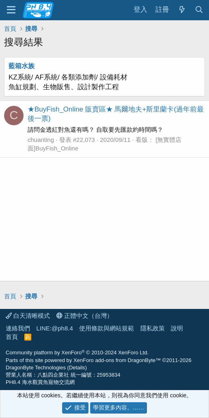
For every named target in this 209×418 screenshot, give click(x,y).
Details (77, 367)
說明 (177, 328)
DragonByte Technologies (36, 367)
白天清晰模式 (28, 315)
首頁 (12, 336)
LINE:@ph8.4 (55, 328)
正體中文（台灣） (84, 315)
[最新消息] (181, 10)
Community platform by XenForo (77, 352)
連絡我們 (18, 328)
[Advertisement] (104, 219)
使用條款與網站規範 (106, 328)
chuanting (41, 139)
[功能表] (11, 10)
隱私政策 (152, 328)
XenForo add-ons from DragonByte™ (117, 360)
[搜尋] (198, 10)
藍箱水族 (21, 65)
